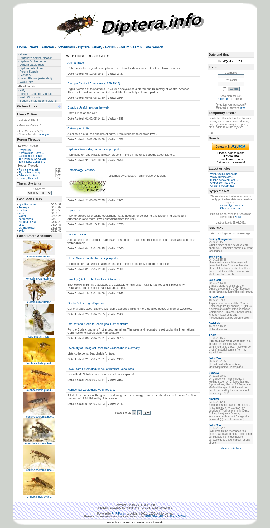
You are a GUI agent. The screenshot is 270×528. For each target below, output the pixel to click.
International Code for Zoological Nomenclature (98, 324)
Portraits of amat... (29, 169)
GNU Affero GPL (154, 516)
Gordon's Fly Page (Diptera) (86, 303)
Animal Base (76, 62)
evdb (22, 230)
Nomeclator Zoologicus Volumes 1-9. (91, 389)
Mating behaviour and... (224, 179)
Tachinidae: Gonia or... (32, 161)
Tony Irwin (215, 256)
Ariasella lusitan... (28, 175)
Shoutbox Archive (230, 448)
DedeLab (214, 323)
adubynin (44, 134)
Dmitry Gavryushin (220, 239)
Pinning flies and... (29, 178)
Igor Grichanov (27, 204)
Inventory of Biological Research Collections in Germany (104, 348)
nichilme (214, 399)
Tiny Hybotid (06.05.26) (32, 158)
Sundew (214, 372)
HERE (238, 216)
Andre (212, 335)
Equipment (74, 210)
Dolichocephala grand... (39, 363)
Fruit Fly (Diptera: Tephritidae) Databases (94, 279)
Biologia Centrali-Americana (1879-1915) (94, 83)
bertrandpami (26, 219)
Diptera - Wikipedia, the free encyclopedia (94, 149)
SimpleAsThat (177, 516)
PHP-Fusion (119, 513)
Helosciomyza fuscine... (39, 256)
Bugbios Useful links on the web (88, 107)
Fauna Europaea (78, 234)
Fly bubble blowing (30, 172)
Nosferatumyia (27, 221)
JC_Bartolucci (27, 227)
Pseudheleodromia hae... (39, 416)
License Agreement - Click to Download (231, 207)
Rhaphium (25, 150)
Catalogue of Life (78, 128)
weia (21, 213)
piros (22, 224)
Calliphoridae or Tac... (31, 155)
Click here (224, 98)
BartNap (23, 210)
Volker (22, 216)
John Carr (215, 280)
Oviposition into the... (222, 182)
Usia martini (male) (39, 336)
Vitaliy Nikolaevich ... (222, 177)
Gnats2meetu (217, 297)
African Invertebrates (222, 185)
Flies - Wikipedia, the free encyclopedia (93, 258)
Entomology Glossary (81, 170)
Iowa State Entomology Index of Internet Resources (101, 368)
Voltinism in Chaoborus (223, 174)
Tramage (24, 207)
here (242, 107)
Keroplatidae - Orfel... (31, 153)
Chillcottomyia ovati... (39, 496)
